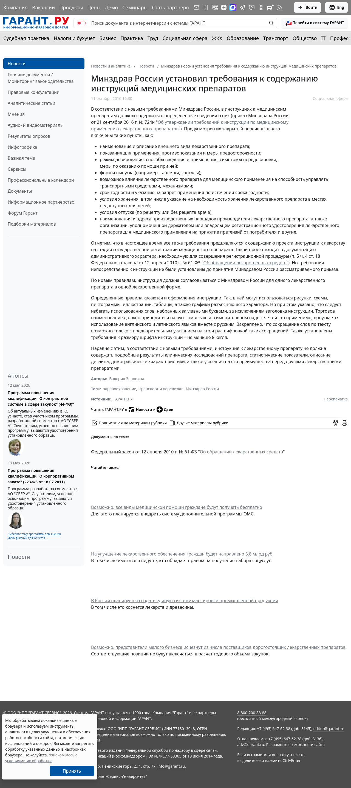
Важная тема (21, 158)
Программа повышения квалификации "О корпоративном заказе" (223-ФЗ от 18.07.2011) (41, 476)
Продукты (71, 7)
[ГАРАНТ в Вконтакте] (215, 7)
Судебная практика (26, 38)
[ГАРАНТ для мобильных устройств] (205, 7)
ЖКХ (217, 38)
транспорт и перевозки (161, 388)
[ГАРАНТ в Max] (232, 7)
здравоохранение (119, 388)
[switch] (81, 23)
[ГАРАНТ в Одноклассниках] (261, 7)
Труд (153, 38)
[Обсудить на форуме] (335, 423)
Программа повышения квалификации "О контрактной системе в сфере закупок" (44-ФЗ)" (41, 398)
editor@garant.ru (329, 728)
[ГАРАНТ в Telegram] (242, 7)
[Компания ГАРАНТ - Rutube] (270, 7)
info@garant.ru (171, 766)
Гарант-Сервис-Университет (119, 776)
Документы (20, 191)
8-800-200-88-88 (251, 712)
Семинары (135, 7)
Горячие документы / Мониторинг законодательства (41, 78)
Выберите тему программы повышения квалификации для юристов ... (34, 536)
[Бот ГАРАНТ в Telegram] (251, 7)
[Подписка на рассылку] (196, 7)
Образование (243, 38)
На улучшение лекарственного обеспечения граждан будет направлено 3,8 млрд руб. (182, 554)
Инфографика (22, 147)
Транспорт (275, 38)
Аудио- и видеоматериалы (36, 125)
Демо (111, 7)
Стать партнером (172, 7)
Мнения (16, 114)
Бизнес (107, 38)
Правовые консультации (34, 92)
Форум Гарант (23, 213)
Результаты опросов (29, 136)
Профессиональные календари (41, 180)
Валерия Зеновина (126, 378)
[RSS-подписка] (279, 7)
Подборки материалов (32, 224)
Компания (15, 7)
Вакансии (43, 7)
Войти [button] (308, 7)
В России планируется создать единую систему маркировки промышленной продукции (184, 601)
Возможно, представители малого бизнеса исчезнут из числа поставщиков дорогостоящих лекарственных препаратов (218, 647)
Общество (305, 38)
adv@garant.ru (250, 744)
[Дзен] (224, 7)
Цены (93, 7)
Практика (131, 38)
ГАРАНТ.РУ (123, 399)
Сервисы (17, 169)
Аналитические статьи (31, 103)
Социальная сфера (185, 38)
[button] (314, 23)
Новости (17, 64)
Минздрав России (202, 388)
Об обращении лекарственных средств (244, 263)
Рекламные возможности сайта (295, 744)
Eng (336, 7)
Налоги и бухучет (74, 38)
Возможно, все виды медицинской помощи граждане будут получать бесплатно (176, 507)
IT (323, 38)
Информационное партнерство (41, 202)
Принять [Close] (72, 771)
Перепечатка (336, 399)
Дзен (165, 409)
